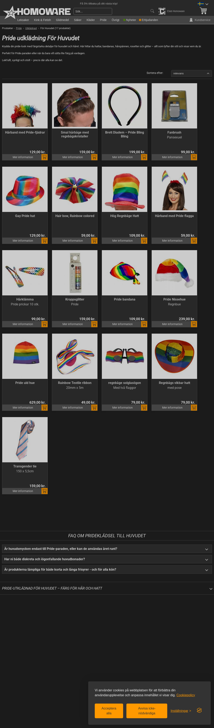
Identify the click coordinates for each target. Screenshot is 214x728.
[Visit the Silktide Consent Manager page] (199, 710)
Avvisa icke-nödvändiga (146, 711)
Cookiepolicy (185, 695)
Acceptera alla (108, 711)
